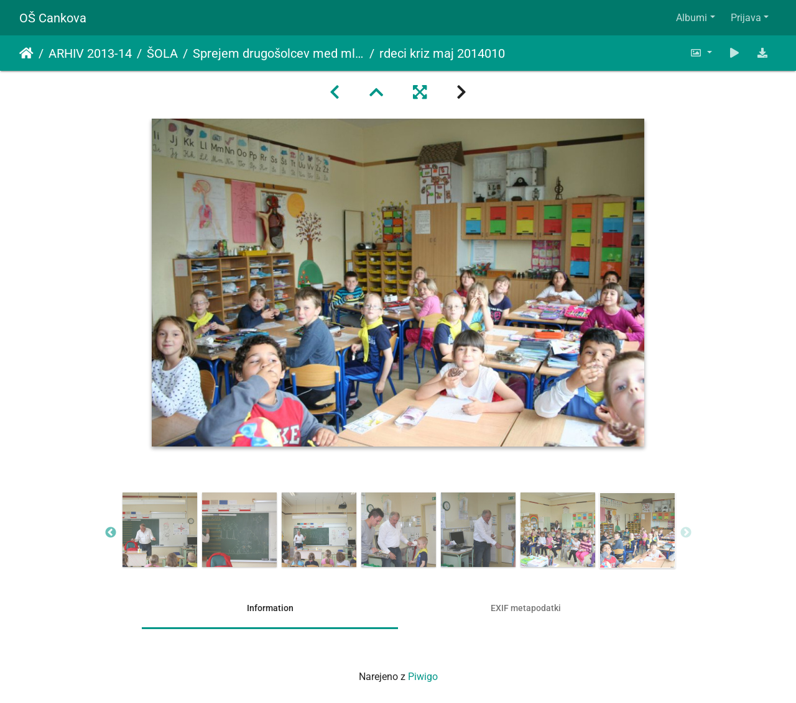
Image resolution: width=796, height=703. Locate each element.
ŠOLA (162, 53)
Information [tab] (270, 608)
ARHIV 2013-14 (90, 53)
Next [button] (686, 533)
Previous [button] (110, 533)
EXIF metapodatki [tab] (526, 608)
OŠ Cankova (52, 18)
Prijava (746, 18)
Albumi (691, 18)
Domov (26, 53)
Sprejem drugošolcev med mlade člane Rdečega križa (278, 53)
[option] (160, 529)
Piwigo (423, 677)
